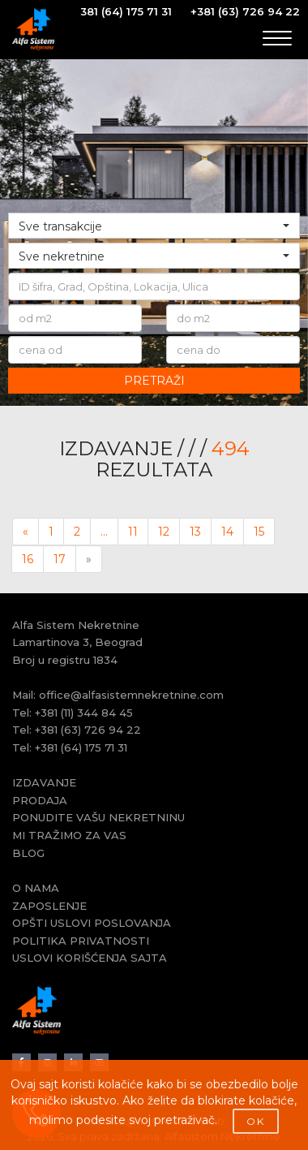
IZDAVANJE (44, 782)
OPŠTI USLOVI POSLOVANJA (91, 922)
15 (259, 531)
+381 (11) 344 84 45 (84, 712)
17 (59, 559)
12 (163, 531)
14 (227, 531)
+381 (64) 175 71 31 (81, 747)
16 (27, 559)
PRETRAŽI (154, 380)
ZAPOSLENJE (49, 905)
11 (133, 531)
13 (195, 531)
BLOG (28, 852)
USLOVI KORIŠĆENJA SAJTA (89, 957)
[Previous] (25, 531)
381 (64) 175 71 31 (126, 11)
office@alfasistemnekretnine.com (131, 694)
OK (255, 1121)
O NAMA (35, 887)
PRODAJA (39, 800)
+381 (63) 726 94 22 (245, 11)
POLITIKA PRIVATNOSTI (80, 940)
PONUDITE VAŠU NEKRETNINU (98, 817)
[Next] (88, 559)
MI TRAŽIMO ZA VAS (69, 835)
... (104, 531)
